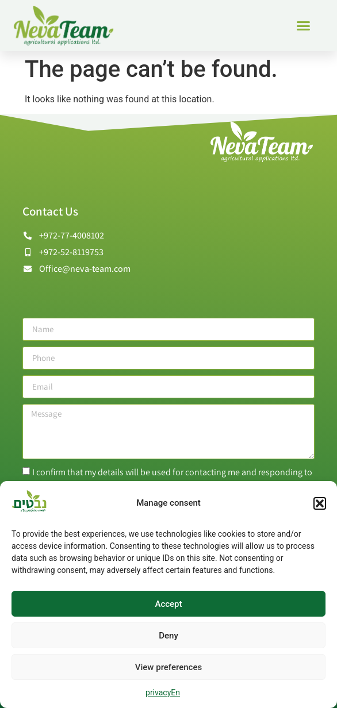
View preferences (168, 667)
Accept (168, 604)
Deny (168, 635)
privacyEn (162, 692)
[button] (319, 503)
